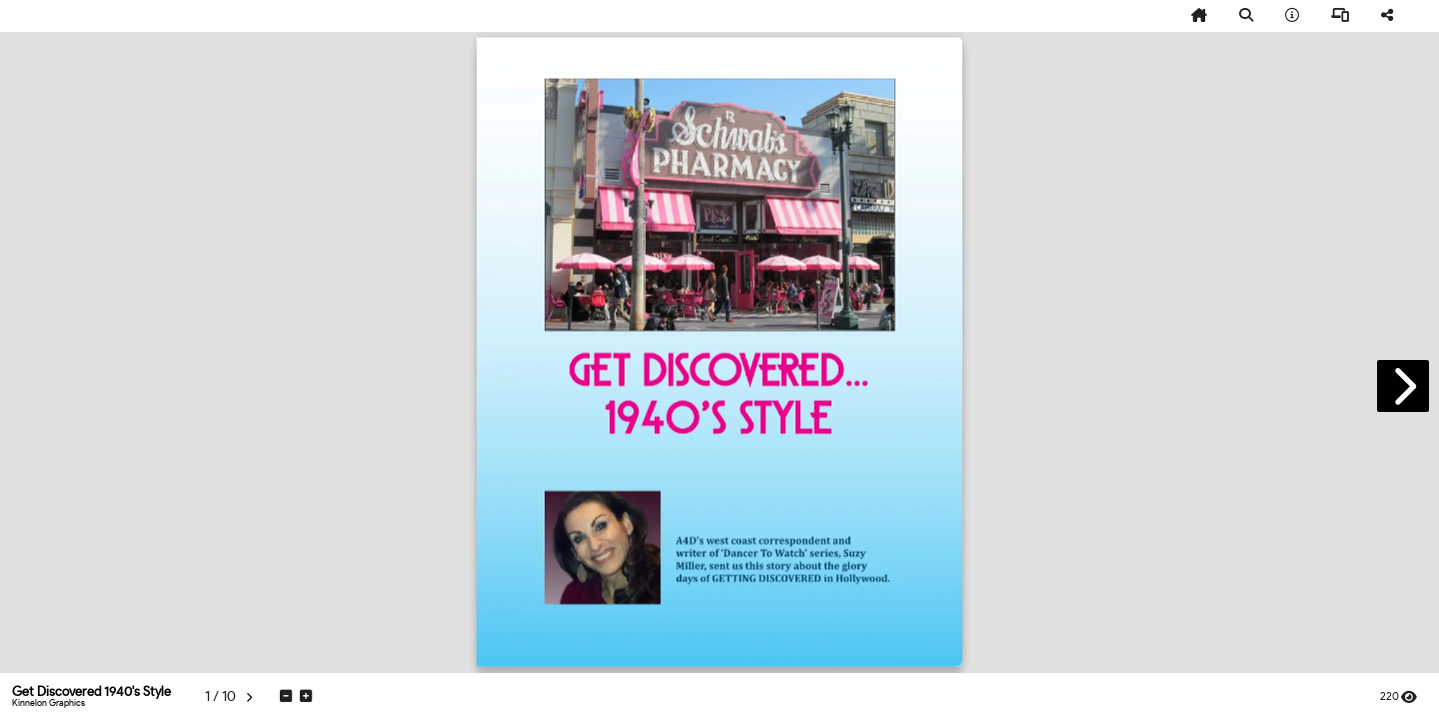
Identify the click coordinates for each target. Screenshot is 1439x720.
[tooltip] (1199, 16)
